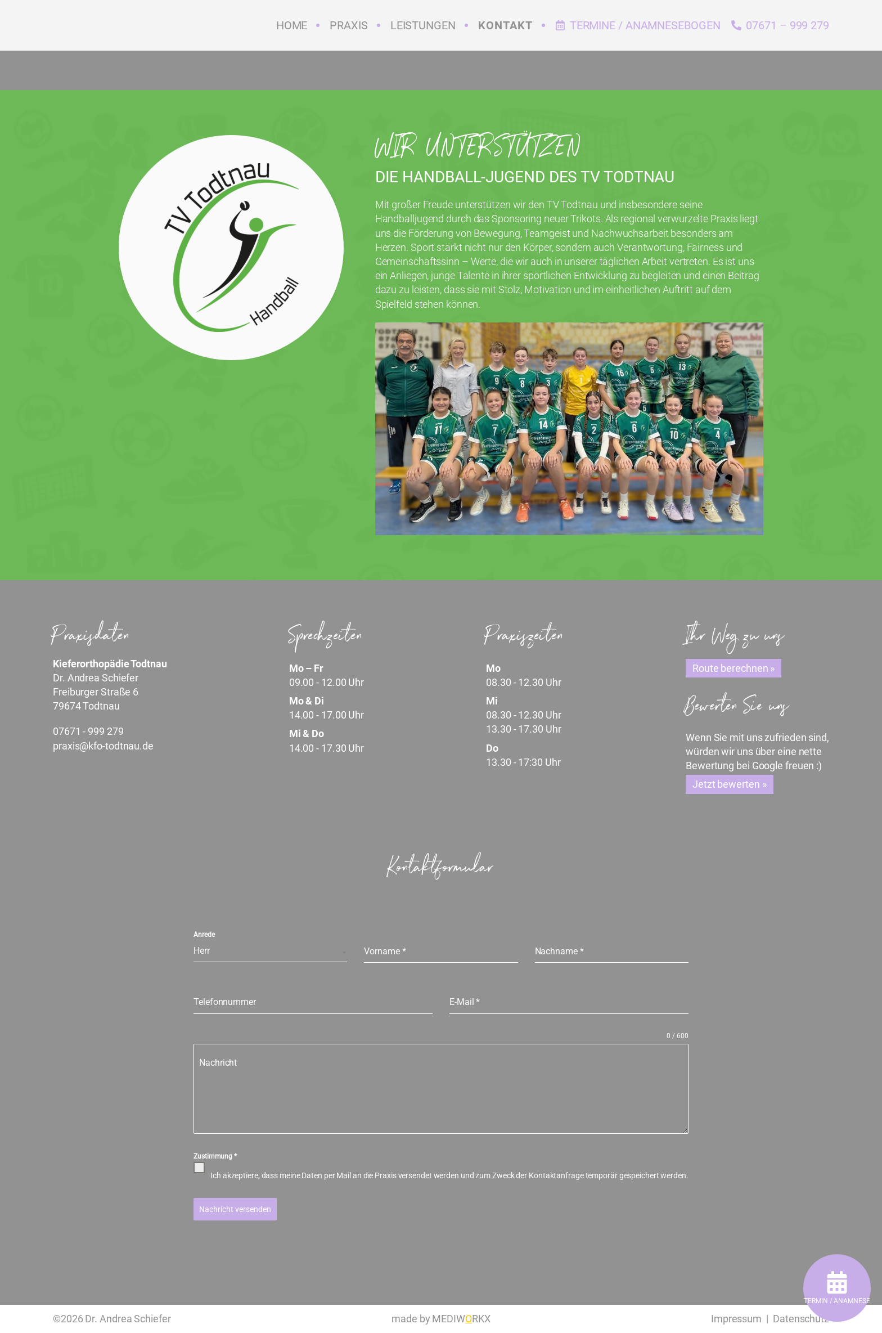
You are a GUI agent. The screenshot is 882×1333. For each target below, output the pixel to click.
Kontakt (505, 25)
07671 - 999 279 (88, 731)
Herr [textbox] (202, 950)
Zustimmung (215, 1156)
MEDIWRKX (461, 1319)
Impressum (736, 1319)
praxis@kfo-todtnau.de (103, 746)
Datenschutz (801, 1319)
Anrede (204, 935)
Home (292, 25)
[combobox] (270, 951)
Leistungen (423, 25)
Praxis (348, 25)
